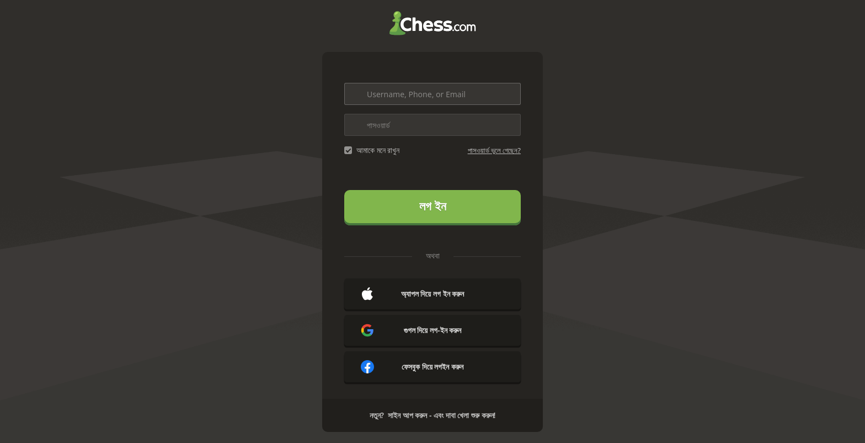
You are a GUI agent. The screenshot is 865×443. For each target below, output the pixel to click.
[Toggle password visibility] (510, 125)
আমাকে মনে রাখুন (377, 150)
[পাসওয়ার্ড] (432, 125)
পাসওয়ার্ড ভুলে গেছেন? (494, 150)
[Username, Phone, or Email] (432, 94)
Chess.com (432, 23)
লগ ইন (432, 206)
